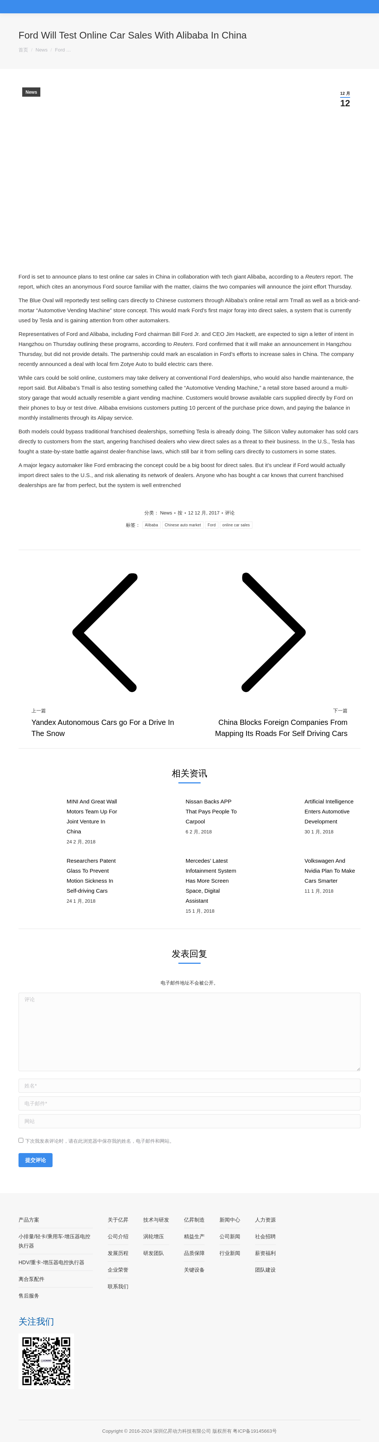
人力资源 (265, 1220)
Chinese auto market (183, 525)
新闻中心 (229, 1220)
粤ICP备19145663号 (255, 1431)
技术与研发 (156, 1220)
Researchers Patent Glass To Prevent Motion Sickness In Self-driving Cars (91, 875)
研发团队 (153, 1253)
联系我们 (118, 1286)
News (31, 92)
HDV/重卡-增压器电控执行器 (51, 1262)
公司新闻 (229, 1236)
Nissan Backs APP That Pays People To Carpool (211, 811)
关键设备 (194, 1270)
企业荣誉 (118, 1270)
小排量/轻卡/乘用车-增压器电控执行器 (54, 1241)
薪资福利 (265, 1253)
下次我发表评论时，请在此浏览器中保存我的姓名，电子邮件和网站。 (99, 1141)
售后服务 (29, 1296)
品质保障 (194, 1253)
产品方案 (29, 1220)
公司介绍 (118, 1236)
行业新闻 (229, 1253)
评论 (230, 513)
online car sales (236, 525)
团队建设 (265, 1270)
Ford (212, 525)
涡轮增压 (153, 1236)
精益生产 (194, 1236)
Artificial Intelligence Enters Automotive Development (329, 811)
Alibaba (151, 525)
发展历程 (118, 1253)
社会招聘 (265, 1236)
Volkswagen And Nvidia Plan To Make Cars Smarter (330, 870)
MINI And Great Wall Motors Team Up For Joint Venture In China (92, 816)
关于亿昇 (118, 1220)
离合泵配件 (31, 1279)
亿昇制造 (194, 1220)
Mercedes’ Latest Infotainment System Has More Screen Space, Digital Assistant (210, 880)
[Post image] (39, 813)
